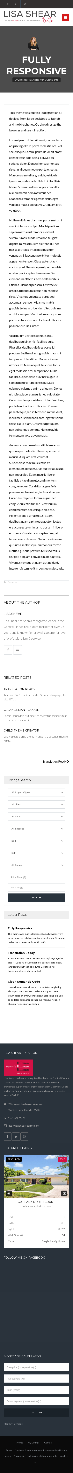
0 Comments (51, 79)
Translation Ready (19, 689)
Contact (48, 1442)
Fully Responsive (20, 928)
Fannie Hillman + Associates (30, 1090)
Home (20, 1442)
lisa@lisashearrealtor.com (24, 1125)
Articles (35, 79)
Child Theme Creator (21, 730)
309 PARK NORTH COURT (36, 1202)
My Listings (34, 1442)
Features (12, 582)
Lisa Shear (23, 79)
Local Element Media (46, 1456)
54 (63, 1235)
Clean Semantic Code (21, 710)
